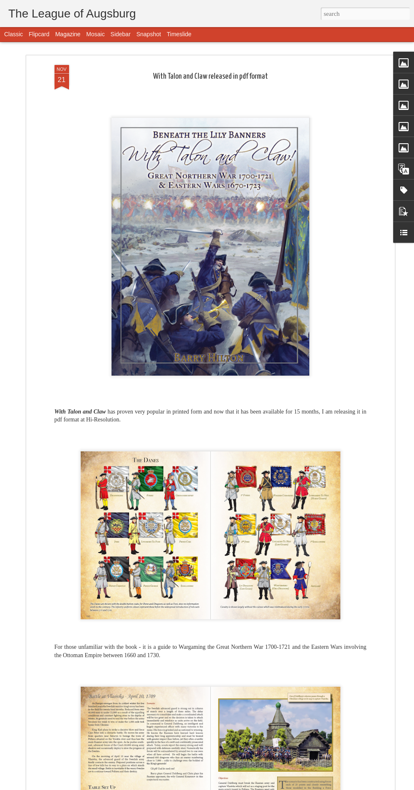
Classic (13, 34)
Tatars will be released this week (165, 780)
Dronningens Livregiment (155, 590)
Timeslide (179, 34)
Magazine (68, 34)
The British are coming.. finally (160, 685)
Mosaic (95, 34)
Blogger (245, 785)
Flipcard (39, 34)
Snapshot (148, 34)
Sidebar (121, 34)
